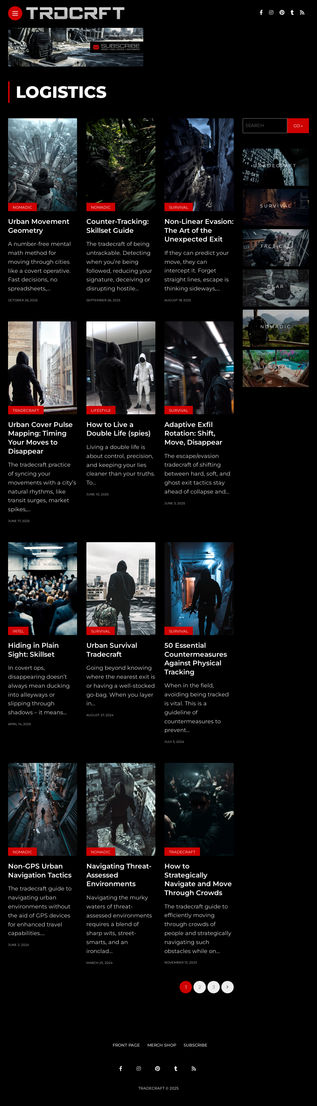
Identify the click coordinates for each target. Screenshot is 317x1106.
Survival (178, 207)
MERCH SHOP (161, 1045)
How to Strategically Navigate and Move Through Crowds (198, 879)
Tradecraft (26, 410)
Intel (18, 631)
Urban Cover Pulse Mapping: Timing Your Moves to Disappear (40, 437)
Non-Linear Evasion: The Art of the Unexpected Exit (198, 230)
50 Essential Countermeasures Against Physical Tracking (195, 658)
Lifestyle (101, 410)
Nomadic (22, 207)
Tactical (275, 246)
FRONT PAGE (126, 1045)
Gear (275, 286)
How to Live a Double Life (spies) (118, 429)
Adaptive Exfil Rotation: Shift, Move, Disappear (193, 433)
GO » (298, 125)
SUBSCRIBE (195, 1045)
